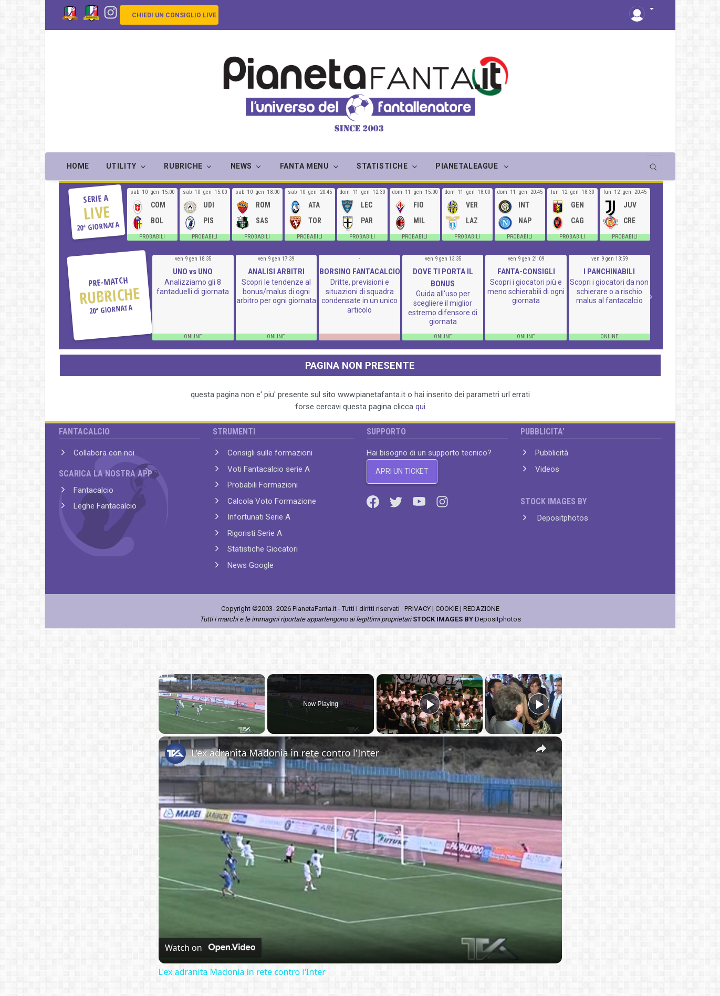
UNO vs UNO (193, 271)
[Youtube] (420, 501)
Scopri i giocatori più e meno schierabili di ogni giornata (526, 291)
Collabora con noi (104, 453)
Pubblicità (551, 453)
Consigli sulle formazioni (269, 453)
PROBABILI (152, 236)
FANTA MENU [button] (304, 166)
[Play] (429, 703)
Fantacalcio (93, 490)
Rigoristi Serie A (254, 533)
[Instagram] (110, 11)
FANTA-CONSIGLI (526, 271)
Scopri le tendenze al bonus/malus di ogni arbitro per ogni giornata (276, 291)
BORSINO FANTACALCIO (359, 271)
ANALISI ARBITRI (276, 271)
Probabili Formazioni (262, 485)
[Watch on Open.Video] (210, 948)
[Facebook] (374, 501)
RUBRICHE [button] (183, 166)
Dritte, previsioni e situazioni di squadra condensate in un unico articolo (359, 296)
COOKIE (446, 609)
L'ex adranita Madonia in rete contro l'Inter (285, 752)
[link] (175, 753)
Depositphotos (561, 518)
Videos (547, 469)
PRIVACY (417, 609)
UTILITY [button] (121, 166)
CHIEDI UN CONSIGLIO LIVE (174, 15)
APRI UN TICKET (402, 471)
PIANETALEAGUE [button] (467, 166)
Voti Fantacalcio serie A (268, 469)
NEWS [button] (241, 166)
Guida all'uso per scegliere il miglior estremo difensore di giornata (442, 307)
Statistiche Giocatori (262, 549)
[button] (641, 9)
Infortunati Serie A (258, 517)
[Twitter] (397, 501)
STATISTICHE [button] (382, 166)
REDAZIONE (481, 609)
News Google (250, 565)
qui (420, 406)
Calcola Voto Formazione (271, 501)
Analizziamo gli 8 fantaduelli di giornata (192, 287)
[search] (654, 163)
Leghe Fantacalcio (105, 506)
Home (78, 166)
